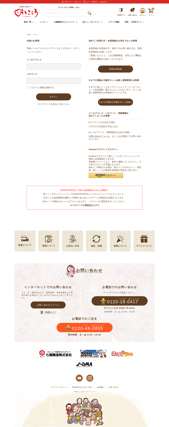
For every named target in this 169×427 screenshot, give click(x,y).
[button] (106, 175)
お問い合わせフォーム (99, 136)
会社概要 (100, 387)
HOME (29, 34)
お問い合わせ (113, 387)
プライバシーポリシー (59, 387)
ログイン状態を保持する (42, 87)
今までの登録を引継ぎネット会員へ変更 (115, 103)
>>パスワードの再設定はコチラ (84, 205)
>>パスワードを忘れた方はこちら (53, 104)
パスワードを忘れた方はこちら (103, 126)
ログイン (53, 97)
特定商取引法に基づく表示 (82, 387)
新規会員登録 (115, 69)
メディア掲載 (113, 22)
